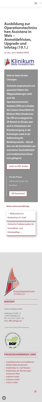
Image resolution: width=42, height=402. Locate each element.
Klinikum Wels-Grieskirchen (17, 365)
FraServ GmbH (12, 383)
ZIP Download (18, 194)
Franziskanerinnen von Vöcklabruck (20, 362)
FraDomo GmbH (12, 377)
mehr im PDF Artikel (18, 166)
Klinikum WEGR (23, 53)
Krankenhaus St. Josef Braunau (18, 368)
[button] (4, 398)
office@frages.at (15, 321)
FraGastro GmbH (12, 380)
